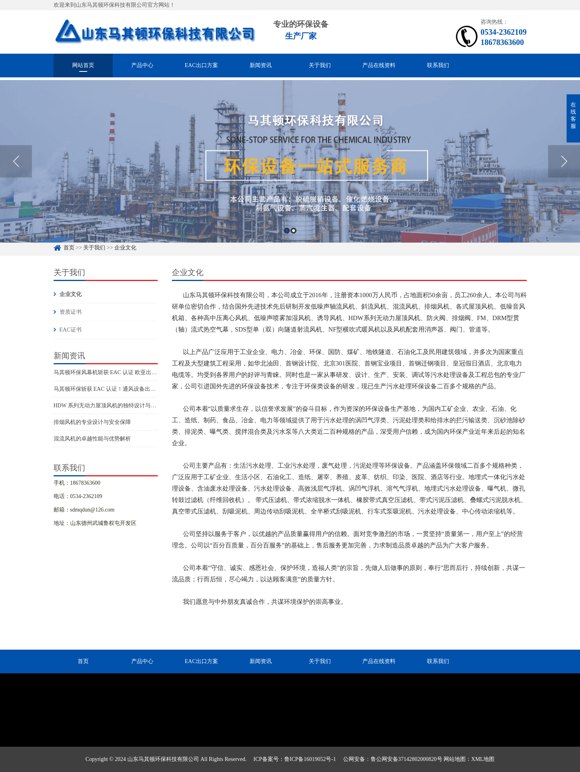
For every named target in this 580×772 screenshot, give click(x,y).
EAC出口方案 (201, 65)
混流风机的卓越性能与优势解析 (92, 439)
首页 (83, 661)
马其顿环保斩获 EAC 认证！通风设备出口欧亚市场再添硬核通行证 (135, 389)
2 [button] (293, 243)
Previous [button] (16, 173)
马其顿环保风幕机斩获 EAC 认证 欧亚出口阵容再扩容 (119, 372)
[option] (290, 174)
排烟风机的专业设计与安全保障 (92, 422)
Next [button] (564, 173)
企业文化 (71, 294)
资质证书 (71, 312)
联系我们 (438, 65)
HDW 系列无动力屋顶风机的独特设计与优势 (108, 405)
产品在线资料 (378, 65)
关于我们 (320, 65)
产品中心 (142, 65)
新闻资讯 (261, 65)
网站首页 (83, 65)
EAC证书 (71, 330)
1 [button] (286, 243)
